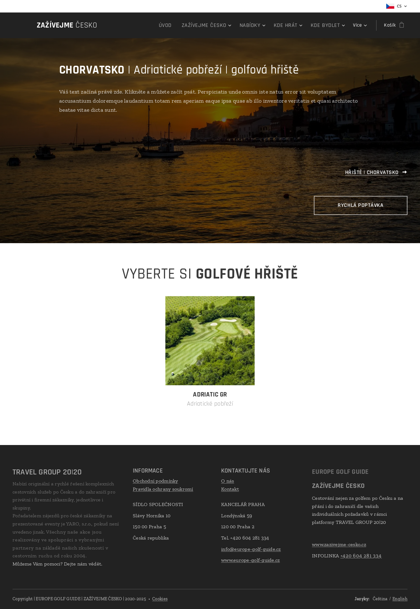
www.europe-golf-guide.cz (250, 560)
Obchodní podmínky (155, 481)
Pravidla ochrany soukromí (163, 489)
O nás (227, 481)
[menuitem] (126, 25)
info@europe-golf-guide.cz (251, 549)
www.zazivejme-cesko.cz (339, 544)
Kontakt (230, 489)
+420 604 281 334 (360, 556)
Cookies (160, 598)
